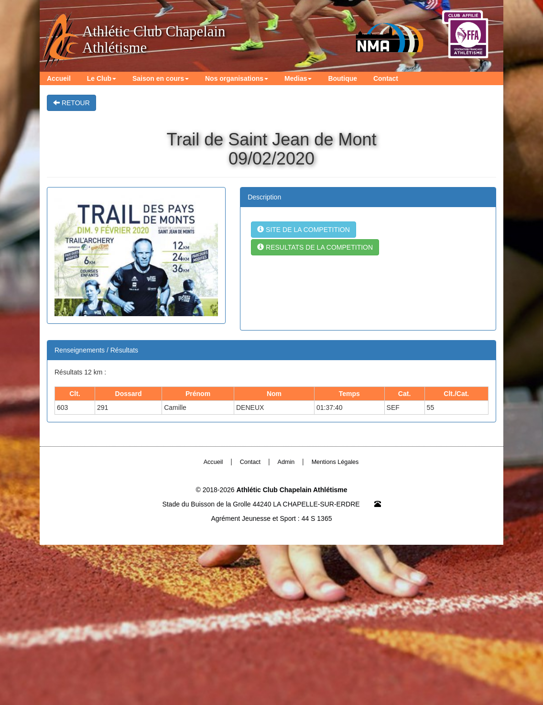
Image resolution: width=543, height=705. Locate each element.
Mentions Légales (335, 462)
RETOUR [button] (71, 103)
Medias (296, 78)
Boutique (340, 78)
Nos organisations (235, 78)
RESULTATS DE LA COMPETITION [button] (315, 247)
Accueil (58, 78)
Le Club (101, 78)
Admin (286, 462)
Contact (383, 78)
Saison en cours (160, 78)
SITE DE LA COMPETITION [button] (303, 229)
